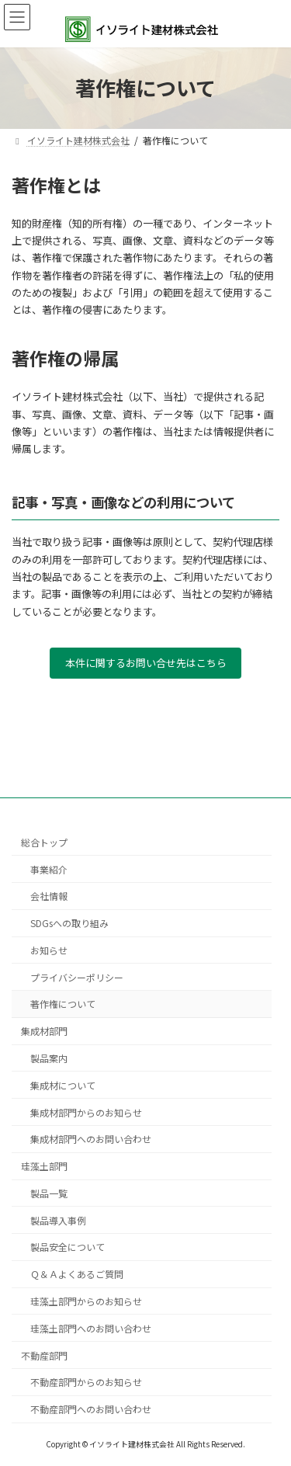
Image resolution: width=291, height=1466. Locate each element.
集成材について (62, 1084)
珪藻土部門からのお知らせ (86, 1301)
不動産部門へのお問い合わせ (90, 1409)
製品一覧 (49, 1193)
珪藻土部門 (44, 1165)
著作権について (62, 1003)
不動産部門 (44, 1354)
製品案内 (49, 1058)
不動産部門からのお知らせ (86, 1381)
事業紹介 (49, 868)
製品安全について (67, 1246)
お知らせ (49, 950)
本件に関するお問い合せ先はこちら (146, 662)
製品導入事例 (58, 1219)
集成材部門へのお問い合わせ (90, 1138)
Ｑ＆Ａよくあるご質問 (76, 1273)
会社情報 (49, 895)
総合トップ (44, 841)
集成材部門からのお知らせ (86, 1111)
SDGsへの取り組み (69, 922)
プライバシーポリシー (76, 976)
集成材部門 (44, 1030)
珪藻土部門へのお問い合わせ (90, 1328)
